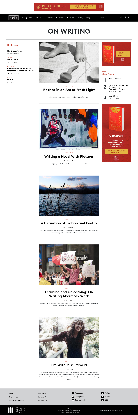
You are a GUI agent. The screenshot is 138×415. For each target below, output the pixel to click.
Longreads (27, 18)
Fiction (38, 18)
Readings (10, 66)
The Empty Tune (14, 50)
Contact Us (13, 397)
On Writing (69, 86)
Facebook (125, 17)
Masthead (42, 393)
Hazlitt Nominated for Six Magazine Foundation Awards (20, 69)
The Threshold (115, 78)
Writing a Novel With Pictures (69, 156)
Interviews (48, 18)
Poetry (80, 18)
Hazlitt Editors (13, 73)
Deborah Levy (69, 94)
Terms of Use (43, 400)
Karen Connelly (69, 300)
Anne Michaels (69, 227)
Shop (88, 18)
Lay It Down (12, 59)
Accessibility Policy (16, 400)
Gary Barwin (12, 82)
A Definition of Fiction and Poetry (69, 222)
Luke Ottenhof (12, 62)
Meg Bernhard (114, 81)
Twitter (128, 17)
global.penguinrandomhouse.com (111, 410)
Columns (60, 18)
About (11, 393)
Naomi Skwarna (13, 53)
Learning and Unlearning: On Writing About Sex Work (69, 293)
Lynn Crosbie (69, 369)
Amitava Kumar (69, 160)
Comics (70, 18)
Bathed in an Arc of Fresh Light (69, 89)
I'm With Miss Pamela (69, 364)
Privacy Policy (43, 397)
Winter (10, 79)
